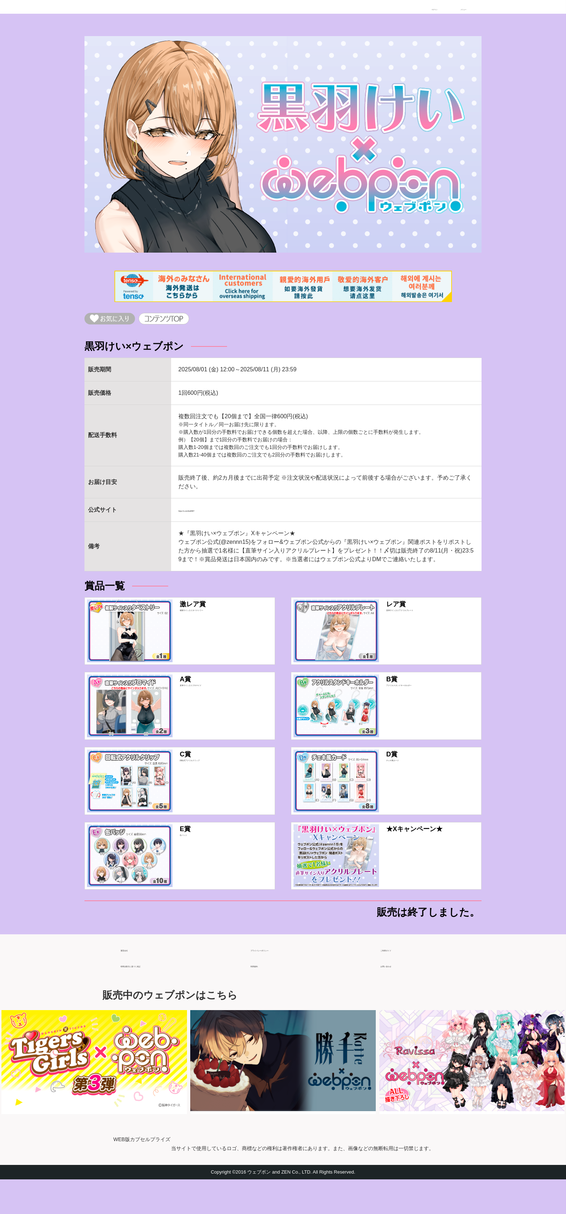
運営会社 (132, 981)
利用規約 (262, 997)
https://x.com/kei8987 (205, 515)
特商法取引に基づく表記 (152, 997)
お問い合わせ (397, 997)
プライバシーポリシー (279, 981)
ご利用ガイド (397, 981)
